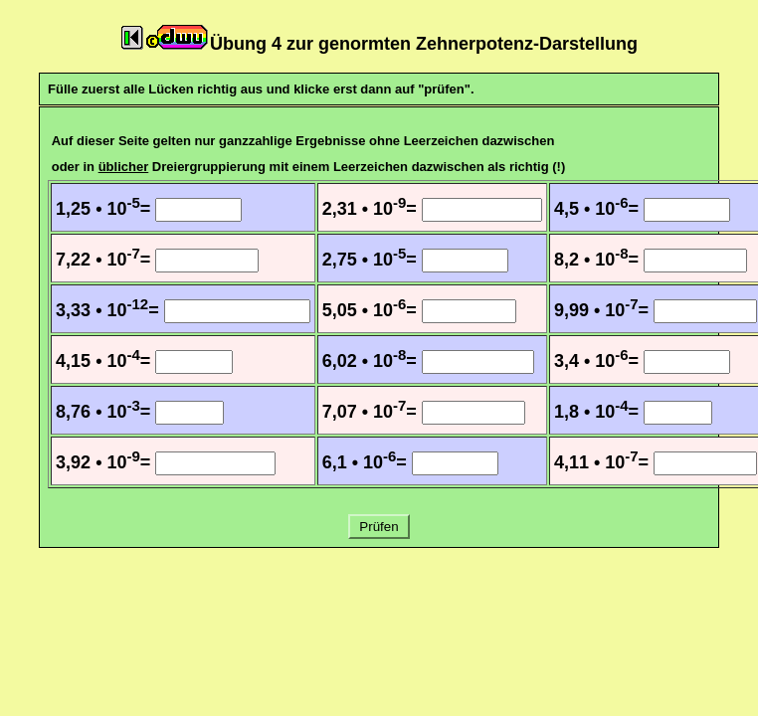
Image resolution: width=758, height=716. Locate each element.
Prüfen (379, 526)
